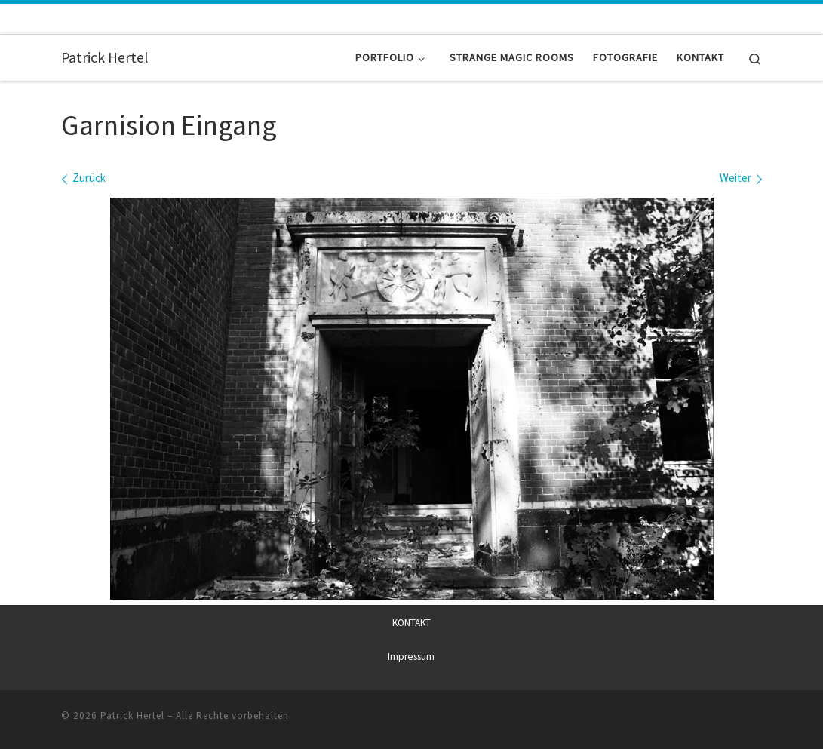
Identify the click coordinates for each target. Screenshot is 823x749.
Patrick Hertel (132, 714)
